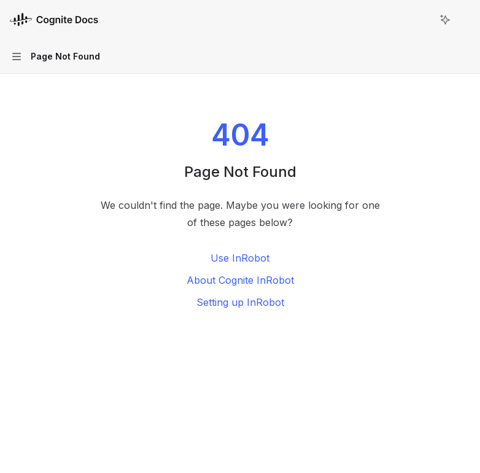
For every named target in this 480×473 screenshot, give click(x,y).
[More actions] (464, 19)
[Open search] (422, 19)
